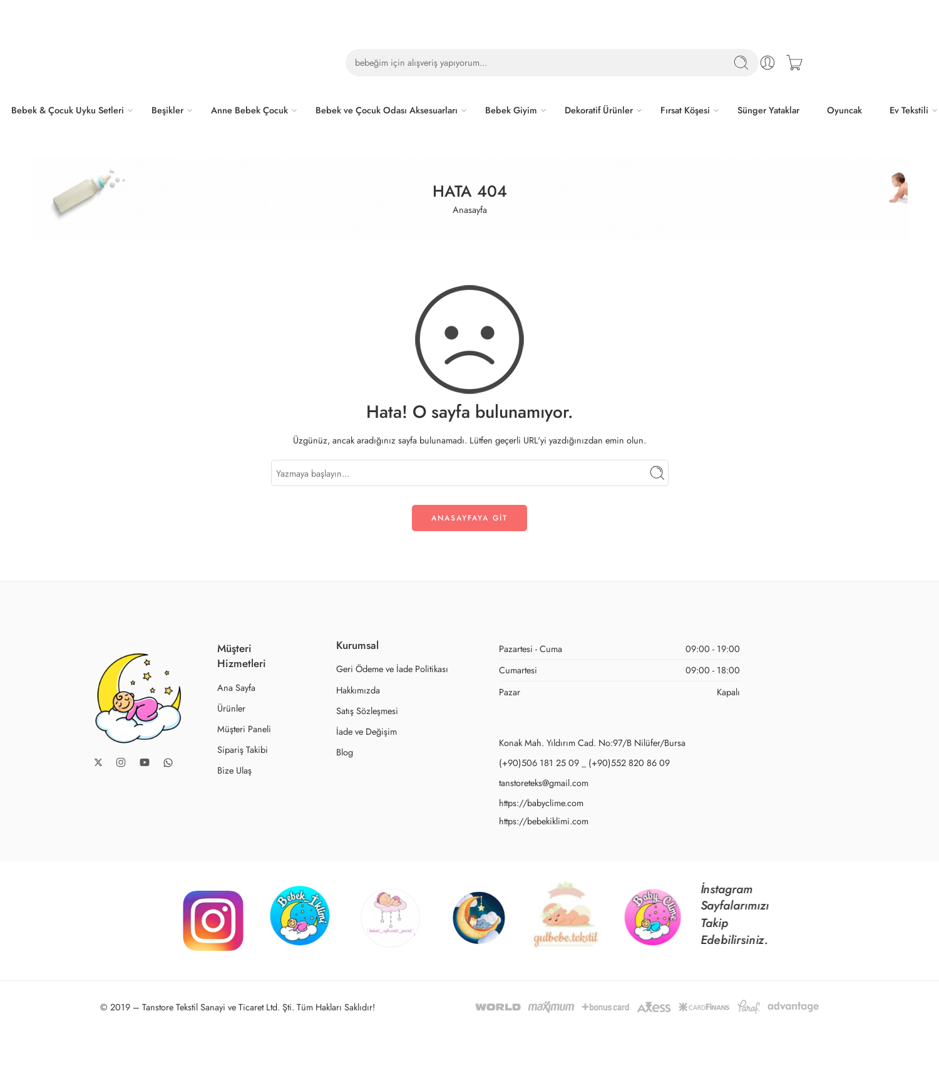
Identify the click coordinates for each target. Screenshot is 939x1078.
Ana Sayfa (236, 687)
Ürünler (231, 708)
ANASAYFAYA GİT (469, 518)
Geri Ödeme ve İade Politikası (392, 668)
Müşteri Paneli (244, 728)
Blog (344, 752)
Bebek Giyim (511, 110)
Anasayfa (470, 209)
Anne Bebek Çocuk (249, 110)
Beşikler (167, 110)
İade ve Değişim (366, 731)
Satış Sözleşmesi (367, 710)
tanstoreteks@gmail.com (543, 782)
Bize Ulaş (234, 770)
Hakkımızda (358, 690)
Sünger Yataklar (768, 110)
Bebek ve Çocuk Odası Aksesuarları (387, 110)
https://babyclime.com (541, 802)
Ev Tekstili (909, 110)
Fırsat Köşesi (685, 110)
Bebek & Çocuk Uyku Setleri (67, 110)
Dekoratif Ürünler (599, 110)
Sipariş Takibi (242, 749)
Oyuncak (844, 110)
